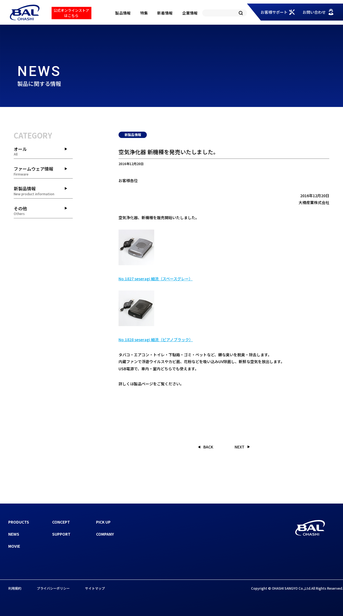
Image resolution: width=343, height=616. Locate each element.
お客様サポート (274, 12)
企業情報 (190, 13)
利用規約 (14, 588)
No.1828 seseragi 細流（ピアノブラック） (156, 339)
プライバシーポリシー (53, 588)
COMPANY (105, 534)
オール (43, 151)
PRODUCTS (18, 522)
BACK (208, 447)
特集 (144, 13)
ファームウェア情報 (43, 170)
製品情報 (123, 13)
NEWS (13, 534)
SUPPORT (61, 534)
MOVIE (14, 546)
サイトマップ (95, 588)
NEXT (239, 447)
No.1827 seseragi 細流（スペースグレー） (156, 278)
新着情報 (165, 13)
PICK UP (103, 522)
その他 (43, 210)
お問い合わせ (314, 12)
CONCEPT (61, 522)
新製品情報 (43, 190)
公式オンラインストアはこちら (71, 13)
